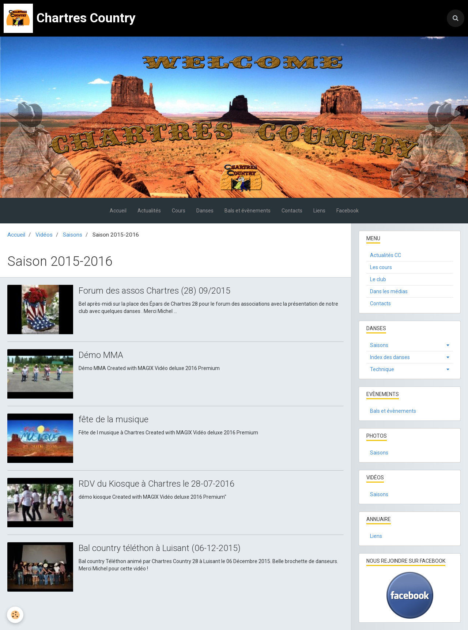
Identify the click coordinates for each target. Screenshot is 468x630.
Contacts (292, 211)
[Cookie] (15, 615)
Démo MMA (101, 355)
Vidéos (44, 234)
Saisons (72, 234)
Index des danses (390, 357)
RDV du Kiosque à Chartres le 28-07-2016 (158, 484)
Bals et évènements (247, 211)
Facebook (347, 211)
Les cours (381, 267)
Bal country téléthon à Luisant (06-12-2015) (160, 548)
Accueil (118, 211)
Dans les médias (389, 291)
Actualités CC (385, 255)
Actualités (149, 211)
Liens (319, 211)
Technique (382, 369)
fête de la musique (114, 420)
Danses (205, 211)
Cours (178, 211)
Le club (378, 279)
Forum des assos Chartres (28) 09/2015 (156, 291)
